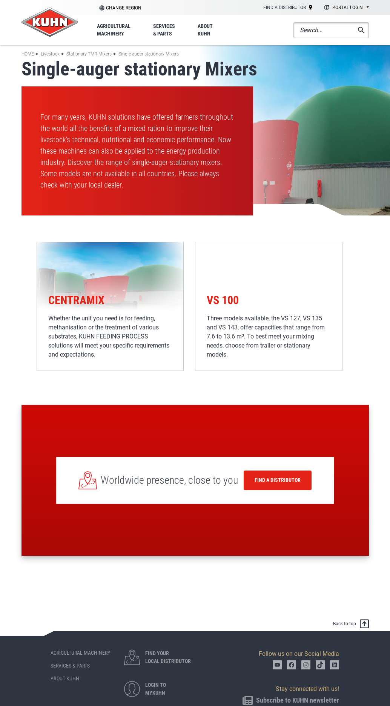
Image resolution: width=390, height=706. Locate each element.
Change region (123, 8)
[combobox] (345, 8)
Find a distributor (278, 480)
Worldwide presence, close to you (169, 480)
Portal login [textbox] (347, 7)
